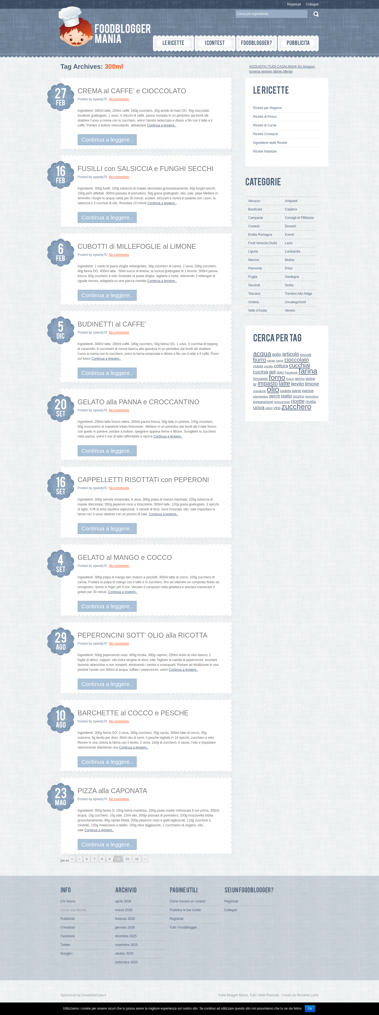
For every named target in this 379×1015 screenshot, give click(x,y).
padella (285, 391)
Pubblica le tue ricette (185, 910)
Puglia (252, 277)
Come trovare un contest (187, 901)
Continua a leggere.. (161, 125)
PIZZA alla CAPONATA (112, 790)
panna (308, 390)
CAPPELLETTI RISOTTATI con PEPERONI (143, 479)
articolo (290, 354)
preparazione (263, 402)
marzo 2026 (123, 910)
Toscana (254, 294)
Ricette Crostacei (265, 134)
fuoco (290, 378)
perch (274, 395)
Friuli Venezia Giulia (262, 243)
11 (127, 859)
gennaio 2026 (125, 927)
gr (255, 384)
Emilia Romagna (260, 235)
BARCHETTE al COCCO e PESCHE (133, 713)
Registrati (294, 4)
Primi (288, 268)
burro (259, 359)
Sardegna (292, 277)
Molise (290, 260)
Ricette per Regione (267, 108)
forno (277, 377)
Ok (310, 1009)
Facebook (291, 372)
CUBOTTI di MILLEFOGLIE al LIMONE (137, 246)
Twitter (65, 945)
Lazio (289, 243)
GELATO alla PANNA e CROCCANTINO (139, 402)
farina (308, 371)
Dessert (290, 226)
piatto (286, 395)
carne (279, 360)
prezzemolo (282, 401)
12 (136, 859)
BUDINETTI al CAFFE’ (112, 324)
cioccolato (296, 360)
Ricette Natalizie (265, 151)
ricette (298, 401)
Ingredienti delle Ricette (270, 143)
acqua (262, 353)
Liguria (253, 251)
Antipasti (291, 201)
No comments (119, 99)
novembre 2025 (126, 945)
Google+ (67, 953)
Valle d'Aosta (257, 310)
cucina (260, 372)
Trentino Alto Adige (298, 294)
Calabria (291, 209)
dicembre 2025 (126, 936)
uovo (269, 408)
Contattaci (68, 927)
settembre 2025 (126, 962)
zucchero (296, 406)
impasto (268, 383)
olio (273, 389)
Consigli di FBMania (299, 218)
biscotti (305, 355)
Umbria (253, 302)
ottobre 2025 (124, 953)
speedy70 (100, 99)
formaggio (260, 379)
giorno (300, 379)
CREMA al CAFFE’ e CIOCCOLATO (132, 91)
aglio (276, 354)
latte (284, 383)
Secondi (254, 285)
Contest (253, 226)
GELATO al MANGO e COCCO (125, 557)
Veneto (290, 310)
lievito (297, 384)
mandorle (259, 391)
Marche (253, 260)
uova (259, 407)
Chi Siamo (68, 901)
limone (312, 384)
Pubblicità (68, 919)
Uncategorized (295, 302)
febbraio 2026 (125, 919)
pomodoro (311, 396)
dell (272, 372)
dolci (280, 372)
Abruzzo (254, 201)
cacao (271, 360)
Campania (255, 218)
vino (277, 408)
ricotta (311, 401)
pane (296, 390)
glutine (310, 379)
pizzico (298, 396)
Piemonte (255, 268)
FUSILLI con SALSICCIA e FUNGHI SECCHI (146, 168)
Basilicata (255, 209)
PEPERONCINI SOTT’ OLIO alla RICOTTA (143, 635)
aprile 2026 (123, 901)
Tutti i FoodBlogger (183, 927)
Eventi (289, 235)
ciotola (258, 366)
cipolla (268, 366)
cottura (281, 365)
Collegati (312, 4)
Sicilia (289, 285)
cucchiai (299, 365)
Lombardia (292, 251)
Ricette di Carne (265, 125)
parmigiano (260, 396)
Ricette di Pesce (265, 117)
